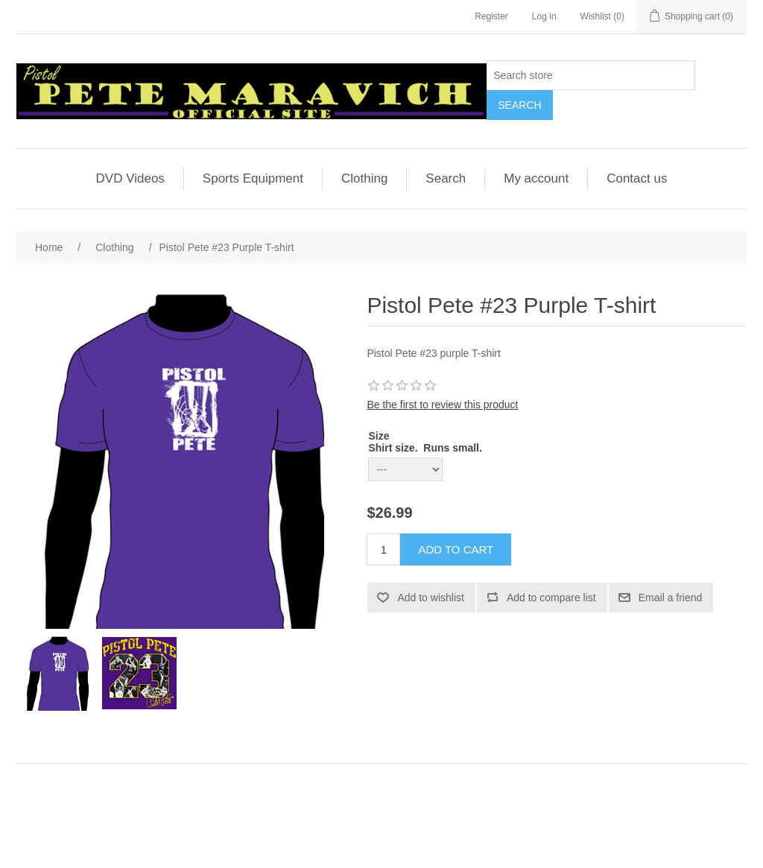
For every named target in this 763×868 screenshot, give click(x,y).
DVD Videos (130, 178)
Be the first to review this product (442, 405)
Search (445, 178)
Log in (544, 16)
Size (378, 436)
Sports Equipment (253, 178)
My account (536, 178)
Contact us (637, 178)
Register (491, 16)
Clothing (364, 178)
